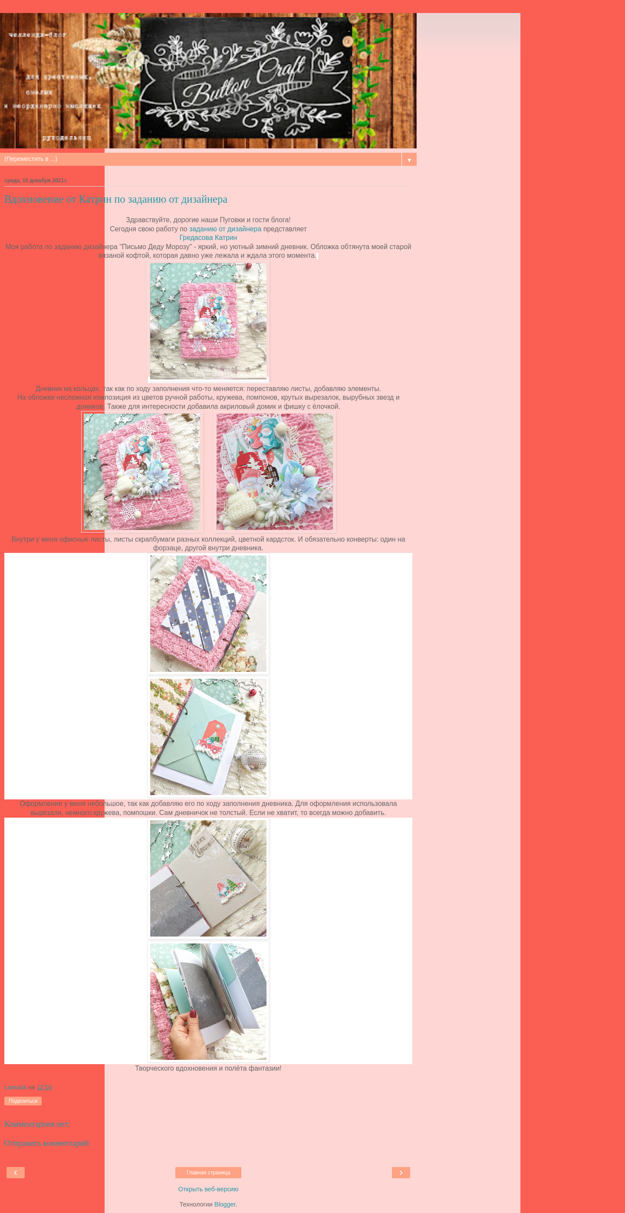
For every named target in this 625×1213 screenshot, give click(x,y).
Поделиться (23, 1101)
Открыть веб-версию (208, 1189)
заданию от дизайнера (225, 229)
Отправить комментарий (46, 1142)
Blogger (225, 1204)
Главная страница (208, 1173)
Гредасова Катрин (208, 237)
